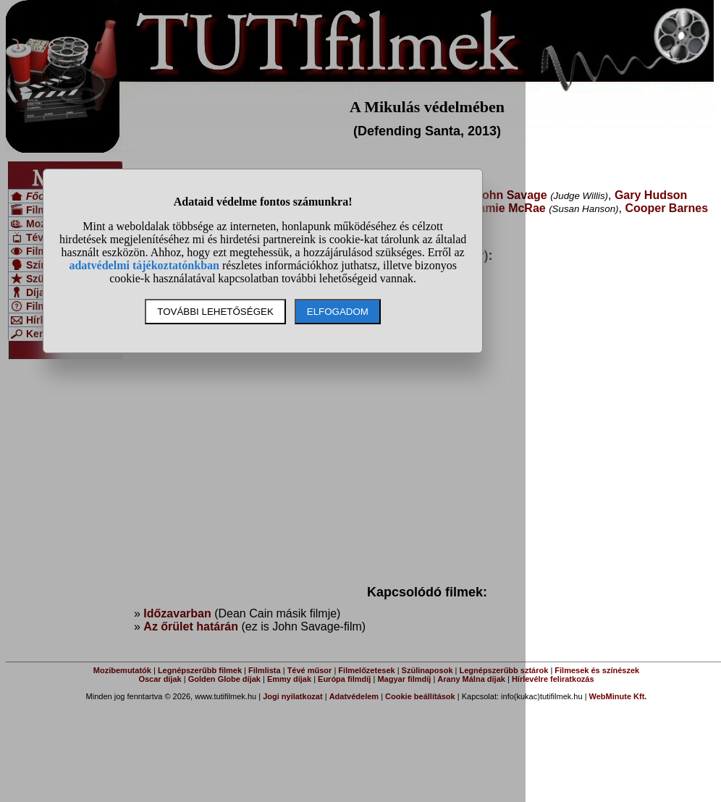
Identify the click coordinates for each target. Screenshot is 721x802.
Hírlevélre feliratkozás (553, 679)
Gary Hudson (651, 195)
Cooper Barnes (666, 208)
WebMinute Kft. (618, 696)
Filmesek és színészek (597, 670)
